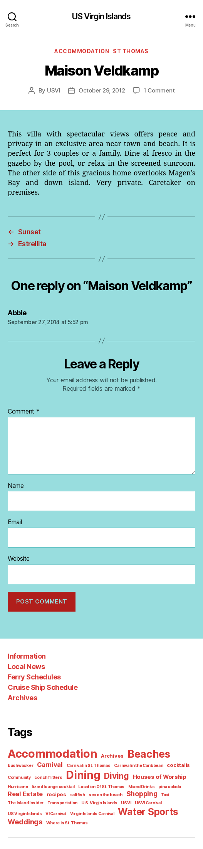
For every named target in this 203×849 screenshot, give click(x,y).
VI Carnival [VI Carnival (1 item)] (133, 790)
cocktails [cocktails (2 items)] (142, 754)
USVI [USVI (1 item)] (50, 790)
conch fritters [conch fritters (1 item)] (20, 765)
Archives (21, 687)
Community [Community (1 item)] (167, 753)
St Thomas (129, 51)
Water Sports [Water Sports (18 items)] (36, 799)
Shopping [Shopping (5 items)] (96, 781)
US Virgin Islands (101, 16)
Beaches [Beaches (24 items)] (143, 743)
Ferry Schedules (33, 666)
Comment (23, 403)
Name (16, 477)
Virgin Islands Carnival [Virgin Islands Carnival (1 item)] (168, 790)
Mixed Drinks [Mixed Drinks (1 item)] (111, 774)
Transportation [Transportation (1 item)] (177, 782)
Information (26, 645)
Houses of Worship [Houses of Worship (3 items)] (126, 765)
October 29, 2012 (102, 90)
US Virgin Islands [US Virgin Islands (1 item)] (104, 790)
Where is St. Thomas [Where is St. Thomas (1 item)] (124, 801)
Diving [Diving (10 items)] (85, 764)
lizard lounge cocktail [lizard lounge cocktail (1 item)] (27, 774)
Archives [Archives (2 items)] (109, 745)
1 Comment (157, 90)
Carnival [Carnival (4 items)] (20, 753)
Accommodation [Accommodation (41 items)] (51, 742)
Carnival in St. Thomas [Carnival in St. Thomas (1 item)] (56, 753)
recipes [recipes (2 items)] (16, 782)
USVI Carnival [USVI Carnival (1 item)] (71, 790)
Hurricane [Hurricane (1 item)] (164, 765)
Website (18, 548)
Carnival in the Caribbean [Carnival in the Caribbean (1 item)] (104, 753)
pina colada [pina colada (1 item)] (137, 774)
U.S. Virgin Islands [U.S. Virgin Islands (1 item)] (25, 790)
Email (15, 512)
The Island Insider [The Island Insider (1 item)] (142, 782)
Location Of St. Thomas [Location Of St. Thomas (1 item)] (73, 774)
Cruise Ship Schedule (41, 677)
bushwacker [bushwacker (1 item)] (179, 745)
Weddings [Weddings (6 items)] (85, 800)
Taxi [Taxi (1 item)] (118, 782)
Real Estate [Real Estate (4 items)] (168, 773)
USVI (56, 90)
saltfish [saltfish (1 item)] (35, 782)
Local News (26, 656)
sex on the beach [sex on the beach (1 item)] (61, 782)
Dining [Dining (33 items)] (52, 763)
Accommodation (83, 51)
